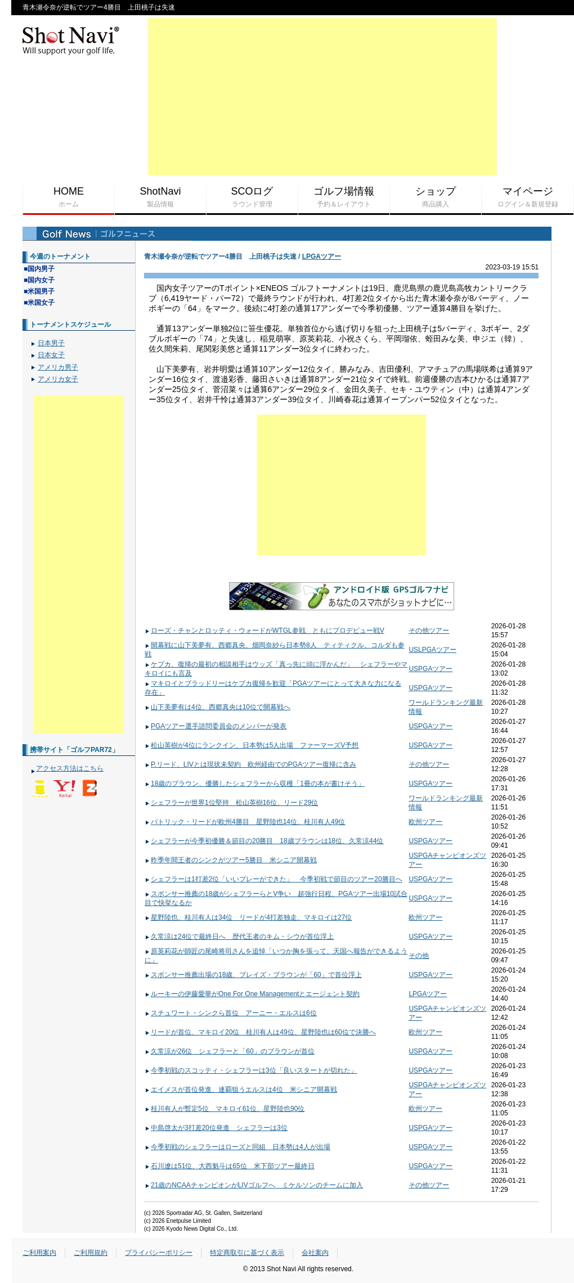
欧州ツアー (425, 822)
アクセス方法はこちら (70, 768)
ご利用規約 (90, 1253)
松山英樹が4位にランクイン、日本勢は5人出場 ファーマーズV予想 (251, 745)
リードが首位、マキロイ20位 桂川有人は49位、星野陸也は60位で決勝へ (260, 1032)
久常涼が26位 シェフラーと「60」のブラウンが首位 (230, 1051)
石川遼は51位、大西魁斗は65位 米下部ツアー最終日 (230, 1166)
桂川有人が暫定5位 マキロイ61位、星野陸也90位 (224, 1109)
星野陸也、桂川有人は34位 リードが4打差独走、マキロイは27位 (248, 917)
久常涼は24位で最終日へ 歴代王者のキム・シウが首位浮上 (239, 936)
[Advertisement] (322, 96)
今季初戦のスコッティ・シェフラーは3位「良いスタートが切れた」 (251, 1070)
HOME (68, 197)
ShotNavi (160, 197)
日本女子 (51, 355)
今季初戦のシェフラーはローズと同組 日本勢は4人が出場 (237, 1147)
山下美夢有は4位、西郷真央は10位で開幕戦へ (217, 707)
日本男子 (51, 343)
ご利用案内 (39, 1253)
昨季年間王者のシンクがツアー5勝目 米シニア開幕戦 (231, 860)
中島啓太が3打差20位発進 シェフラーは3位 (216, 1128)
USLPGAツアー (432, 650)
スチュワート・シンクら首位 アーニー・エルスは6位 (231, 1013)
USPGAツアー (430, 669)
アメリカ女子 (58, 379)
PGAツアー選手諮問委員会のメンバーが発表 (215, 726)
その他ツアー (429, 630)
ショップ (435, 197)
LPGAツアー (321, 256)
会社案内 (315, 1253)
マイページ (527, 197)
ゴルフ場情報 (343, 197)
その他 (419, 956)
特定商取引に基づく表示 (247, 1253)
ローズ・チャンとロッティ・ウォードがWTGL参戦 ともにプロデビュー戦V (264, 630)
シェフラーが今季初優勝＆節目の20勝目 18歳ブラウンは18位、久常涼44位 (264, 841)
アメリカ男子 (58, 367)
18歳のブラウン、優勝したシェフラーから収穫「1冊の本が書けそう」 (255, 783)
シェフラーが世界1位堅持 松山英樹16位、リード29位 (231, 803)
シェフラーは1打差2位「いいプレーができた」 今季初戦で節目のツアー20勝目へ (273, 879)
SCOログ (252, 197)
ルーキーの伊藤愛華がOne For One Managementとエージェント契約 (252, 994)
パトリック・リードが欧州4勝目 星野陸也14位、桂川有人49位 (245, 822)
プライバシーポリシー (158, 1253)
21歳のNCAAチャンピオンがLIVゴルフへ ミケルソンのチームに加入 (254, 1185)
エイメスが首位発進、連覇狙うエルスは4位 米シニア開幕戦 (241, 1089)
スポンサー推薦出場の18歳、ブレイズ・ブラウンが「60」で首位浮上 (253, 975)
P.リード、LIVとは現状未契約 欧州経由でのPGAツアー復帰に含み (250, 764)
